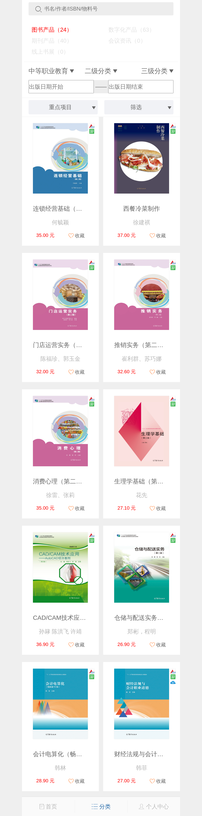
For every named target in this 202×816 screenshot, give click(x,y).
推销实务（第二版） (142, 345)
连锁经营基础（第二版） (67, 208)
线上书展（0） (47, 51)
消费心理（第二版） (60, 481)
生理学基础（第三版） (145, 481)
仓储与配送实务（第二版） (151, 617)
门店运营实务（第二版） (67, 345)
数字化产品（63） (128, 29)
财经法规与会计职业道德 (148, 754)
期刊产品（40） (48, 40)
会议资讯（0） (124, 40)
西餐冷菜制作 (141, 208)
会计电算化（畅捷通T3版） (70, 754)
